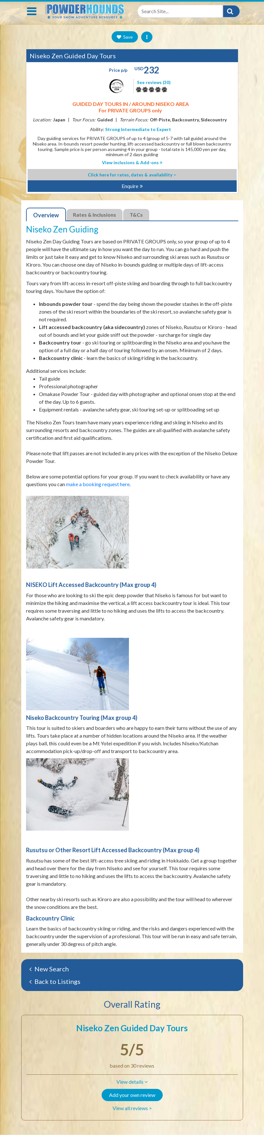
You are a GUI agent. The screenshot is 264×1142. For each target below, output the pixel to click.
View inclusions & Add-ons (132, 169)
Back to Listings (54, 988)
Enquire (130, 193)
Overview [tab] (46, 222)
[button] (132, 1089)
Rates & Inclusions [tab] (94, 222)
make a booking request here (98, 491)
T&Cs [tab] (136, 222)
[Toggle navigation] (31, 18)
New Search (49, 976)
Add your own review (132, 1102)
